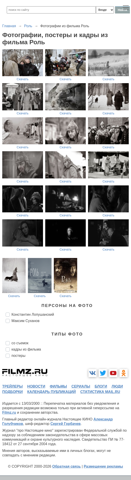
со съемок (19, 343)
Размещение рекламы (103, 466)
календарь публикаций (51, 392)
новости (36, 386)
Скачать (23, 79)
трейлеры (12, 386)
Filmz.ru (9, 412)
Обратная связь (66, 466)
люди (117, 386)
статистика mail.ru (100, 392)
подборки (12, 392)
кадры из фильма (26, 349)
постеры (18, 356)
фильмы (58, 386)
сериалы (80, 386)
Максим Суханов (25, 321)
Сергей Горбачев (65, 424)
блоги (101, 386)
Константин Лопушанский (32, 314)
